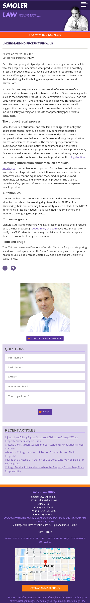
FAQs (66, 538)
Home (8, 538)
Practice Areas (54, 538)
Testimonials (78, 538)
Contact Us (45, 541)
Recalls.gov (8, 168)
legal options (78, 157)
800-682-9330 (51, 35)
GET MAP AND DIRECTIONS (45, 588)
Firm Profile (27, 538)
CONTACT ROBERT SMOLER (46, 338)
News (16, 538)
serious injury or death (43, 228)
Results (40, 538)
